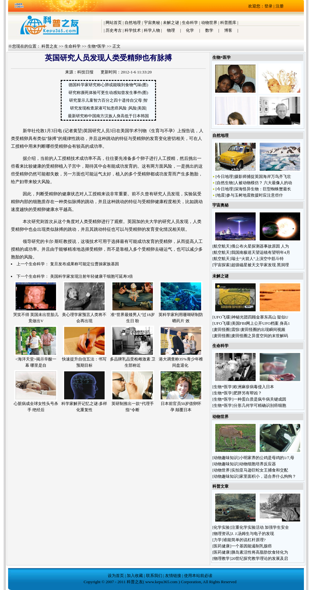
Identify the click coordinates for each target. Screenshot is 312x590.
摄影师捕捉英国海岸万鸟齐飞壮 (262, 176)
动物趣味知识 (226, 457)
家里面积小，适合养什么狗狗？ (267, 476)
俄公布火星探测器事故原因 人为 (260, 246)
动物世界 (209, 22)
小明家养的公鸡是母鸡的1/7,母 (266, 457)
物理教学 (222, 558)
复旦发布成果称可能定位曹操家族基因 (84, 264)
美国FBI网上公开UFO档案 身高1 (261, 323)
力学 (218, 539)
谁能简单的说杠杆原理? (244, 539)
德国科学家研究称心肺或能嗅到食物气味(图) (108, 84)
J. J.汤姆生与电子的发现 (252, 533)
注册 (280, 6)
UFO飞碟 (222, 317)
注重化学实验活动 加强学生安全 (260, 527)
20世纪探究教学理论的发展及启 (259, 558)
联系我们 (154, 575)
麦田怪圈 (222, 329)
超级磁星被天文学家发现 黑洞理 (260, 264)
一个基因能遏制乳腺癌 (251, 546)
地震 (221, 195)
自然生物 (225, 182)
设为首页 (116, 575)
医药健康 (222, 546)
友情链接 (173, 575)
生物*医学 (96, 46)
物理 (171, 30)
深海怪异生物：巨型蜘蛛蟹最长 (262, 189)
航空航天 (222, 246)
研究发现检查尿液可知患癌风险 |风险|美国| (108, 108)
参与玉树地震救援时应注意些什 (254, 195)
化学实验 (222, 527)
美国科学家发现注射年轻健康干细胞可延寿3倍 (91, 276)
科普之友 (49, 46)
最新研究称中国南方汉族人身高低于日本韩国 (108, 116)
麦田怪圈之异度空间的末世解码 (259, 335)
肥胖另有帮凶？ (248, 393)
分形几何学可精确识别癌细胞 (260, 405)
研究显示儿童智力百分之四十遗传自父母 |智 (108, 100)
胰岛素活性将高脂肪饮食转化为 (259, 552)
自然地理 (133, 22)
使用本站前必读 (198, 575)
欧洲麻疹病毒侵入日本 (254, 386)
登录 (268, 6)
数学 (209, 30)
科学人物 (152, 30)
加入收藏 (135, 575)
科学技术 (133, 30)
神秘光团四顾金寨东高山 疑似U (260, 317)
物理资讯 (222, 533)
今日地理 (225, 176)
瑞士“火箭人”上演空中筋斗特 (257, 258)
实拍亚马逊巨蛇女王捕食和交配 (259, 470)
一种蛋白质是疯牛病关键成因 (260, 399)
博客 (228, 30)
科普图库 (228, 22)
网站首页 (114, 22)
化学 (190, 30)
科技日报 (85, 72)
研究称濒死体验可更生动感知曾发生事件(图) (108, 92)
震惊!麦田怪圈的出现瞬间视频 (258, 329)
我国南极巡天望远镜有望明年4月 (260, 252)
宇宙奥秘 (152, 22)
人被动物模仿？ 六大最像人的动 (263, 182)
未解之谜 (171, 22)
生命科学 (190, 22)
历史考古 (114, 30)
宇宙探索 (222, 264)
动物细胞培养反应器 (258, 464)
